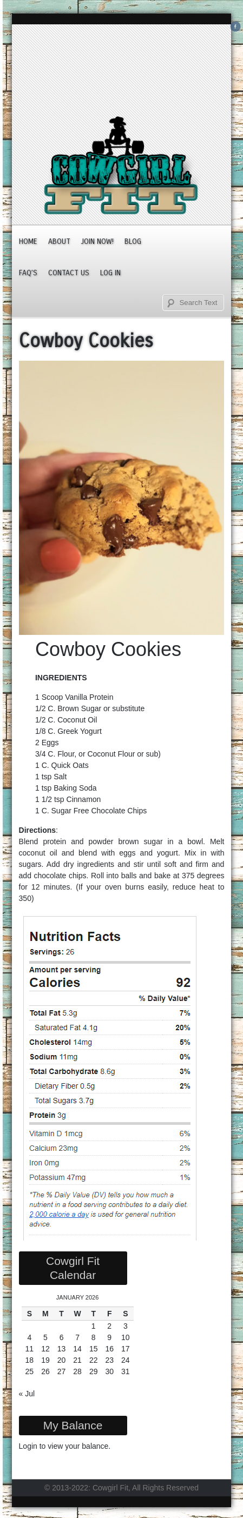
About (59, 241)
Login (28, 1446)
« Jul (27, 1393)
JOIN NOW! (97, 241)
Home (28, 241)
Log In (110, 272)
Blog (132, 241)
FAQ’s (28, 272)
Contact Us (68, 272)
